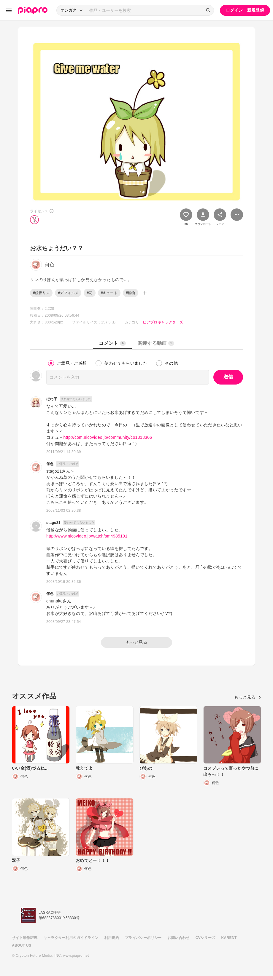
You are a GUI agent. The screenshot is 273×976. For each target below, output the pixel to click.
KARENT (229, 938)
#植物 (130, 293)
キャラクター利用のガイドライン (70, 938)
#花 (89, 293)
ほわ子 (51, 399)
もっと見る (136, 642)
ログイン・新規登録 (245, 10)
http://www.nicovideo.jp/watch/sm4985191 (87, 536)
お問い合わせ (179, 938)
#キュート (109, 293)
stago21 (53, 523)
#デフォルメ (68, 293)
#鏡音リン (41, 293)
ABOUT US (21, 945)
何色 (50, 464)
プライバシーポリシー (143, 938)
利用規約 (111, 938)
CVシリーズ (205, 938)
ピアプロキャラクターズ (163, 322)
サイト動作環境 (24, 938)
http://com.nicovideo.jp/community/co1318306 (107, 437)
